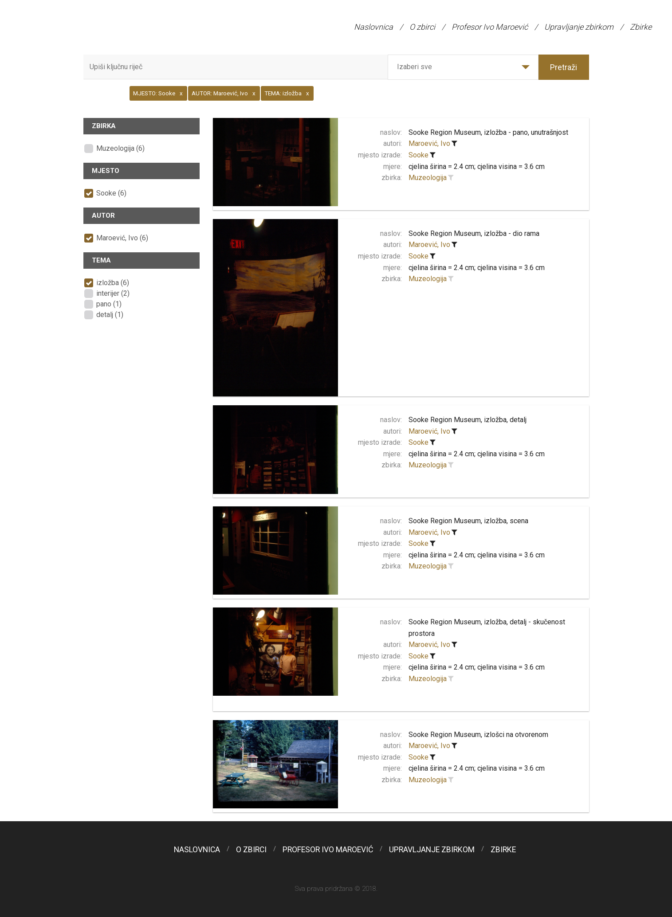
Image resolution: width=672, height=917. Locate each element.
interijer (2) (113, 293)
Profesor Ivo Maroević (490, 26)
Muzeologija (428, 177)
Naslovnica (373, 26)
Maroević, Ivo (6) (122, 238)
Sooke (418, 155)
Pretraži (563, 67)
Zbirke (641, 26)
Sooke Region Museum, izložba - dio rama (474, 233)
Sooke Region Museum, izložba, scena (468, 521)
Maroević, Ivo (429, 143)
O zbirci (422, 26)
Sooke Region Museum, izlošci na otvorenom (478, 734)
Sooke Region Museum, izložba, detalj (468, 419)
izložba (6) (112, 282)
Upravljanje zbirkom (578, 26)
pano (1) (109, 304)
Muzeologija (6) (120, 148)
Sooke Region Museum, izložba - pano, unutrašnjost (488, 132)
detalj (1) (109, 314)
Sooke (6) (111, 193)
